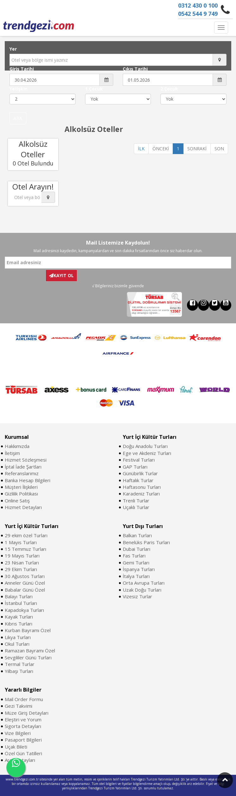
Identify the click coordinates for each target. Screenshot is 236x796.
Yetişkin (18, 89)
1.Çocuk (94, 89)
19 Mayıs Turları (22, 555)
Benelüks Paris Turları (146, 542)
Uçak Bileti (16, 746)
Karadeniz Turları (141, 493)
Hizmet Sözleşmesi (26, 460)
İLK (141, 149)
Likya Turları (18, 637)
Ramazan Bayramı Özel (30, 650)
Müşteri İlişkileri (21, 487)
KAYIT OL (61, 275)
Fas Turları (134, 555)
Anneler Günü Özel (25, 583)
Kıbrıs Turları (18, 623)
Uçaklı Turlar (136, 507)
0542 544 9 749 (198, 13)
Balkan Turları (137, 535)
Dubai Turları (136, 549)
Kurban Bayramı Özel (28, 630)
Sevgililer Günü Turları (28, 657)
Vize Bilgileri (18, 733)
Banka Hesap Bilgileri (27, 480)
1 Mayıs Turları (21, 542)
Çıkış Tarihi (135, 69)
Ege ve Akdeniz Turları (147, 453)
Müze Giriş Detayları (26, 713)
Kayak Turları (19, 616)
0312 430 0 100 (198, 5)
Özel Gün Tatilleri (23, 753)
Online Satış (17, 500)
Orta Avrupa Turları (144, 583)
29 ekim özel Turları (26, 535)
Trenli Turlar (136, 500)
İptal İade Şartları (23, 466)
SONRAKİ (197, 149)
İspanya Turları (139, 569)
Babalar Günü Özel (25, 590)
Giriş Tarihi (21, 69)
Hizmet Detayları (23, 507)
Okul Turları (17, 644)
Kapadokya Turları (24, 610)
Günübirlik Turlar (140, 473)
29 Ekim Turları (21, 569)
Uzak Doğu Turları (142, 590)
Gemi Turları (136, 562)
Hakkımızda (17, 446)
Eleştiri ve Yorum (23, 719)
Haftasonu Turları (142, 487)
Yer (13, 49)
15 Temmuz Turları (25, 549)
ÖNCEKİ (160, 149)
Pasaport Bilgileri (23, 740)
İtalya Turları (136, 576)
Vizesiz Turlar (137, 596)
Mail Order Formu (24, 699)
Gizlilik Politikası (21, 493)
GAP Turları (135, 466)
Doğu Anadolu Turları (145, 446)
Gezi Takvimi (18, 706)
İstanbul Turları (21, 603)
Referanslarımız (22, 473)
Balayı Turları (19, 596)
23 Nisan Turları (22, 562)
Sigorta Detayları (23, 726)
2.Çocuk (169, 89)
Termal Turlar (19, 664)
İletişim (12, 453)
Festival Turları (139, 460)
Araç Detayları (20, 760)
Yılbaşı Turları (19, 671)
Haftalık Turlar (138, 480)
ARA (18, 118)
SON (219, 149)
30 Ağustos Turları (25, 576)
